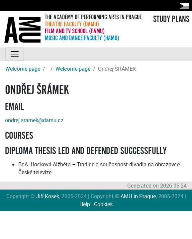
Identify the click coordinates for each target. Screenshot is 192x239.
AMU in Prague (138, 196)
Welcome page (22, 68)
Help (84, 204)
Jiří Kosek (47, 196)
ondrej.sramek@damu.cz (34, 120)
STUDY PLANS (171, 19)
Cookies (103, 204)
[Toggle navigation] (14, 54)
